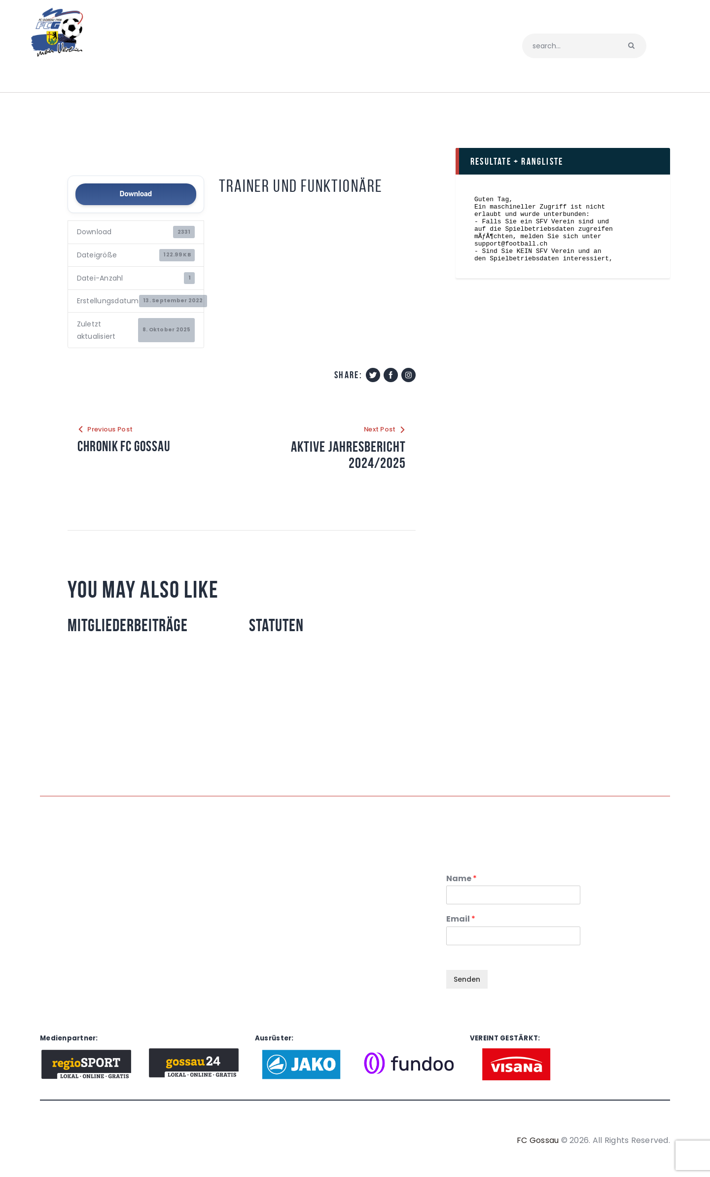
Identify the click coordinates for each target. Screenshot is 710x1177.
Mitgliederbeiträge (129, 625)
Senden (467, 980)
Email (460, 920)
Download (136, 194)
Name (461, 879)
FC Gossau (538, 1140)
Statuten (277, 625)
